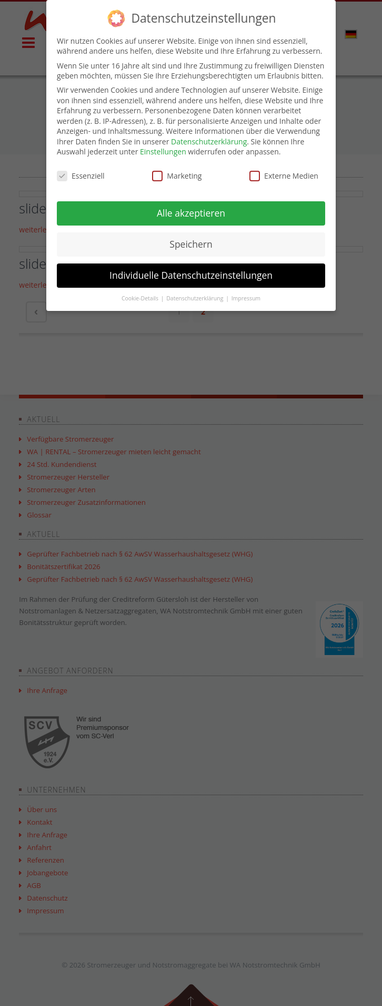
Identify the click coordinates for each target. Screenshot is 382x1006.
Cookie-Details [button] (141, 298)
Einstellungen (163, 151)
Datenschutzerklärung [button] (195, 298)
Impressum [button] (246, 298)
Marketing (177, 176)
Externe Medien (283, 176)
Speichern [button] (190, 244)
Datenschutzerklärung (209, 141)
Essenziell (81, 176)
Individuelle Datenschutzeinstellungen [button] (191, 275)
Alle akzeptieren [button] (191, 213)
